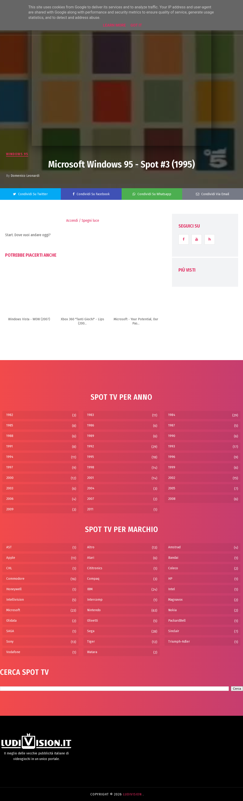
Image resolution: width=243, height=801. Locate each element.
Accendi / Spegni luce (82, 220)
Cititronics (94, 568)
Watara (92, 652)
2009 (10, 509)
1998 (90, 467)
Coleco (173, 568)
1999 (171, 467)
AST (9, 547)
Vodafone (13, 652)
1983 (90, 415)
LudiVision (133, 794)
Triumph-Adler (179, 641)
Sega (90, 631)
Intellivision (15, 599)
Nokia (172, 610)
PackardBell (177, 620)
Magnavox (175, 599)
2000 (10, 478)
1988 (9, 436)
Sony (10, 641)
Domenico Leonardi (25, 176)
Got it (136, 25)
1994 (9, 457)
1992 (90, 446)
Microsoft (13, 610)
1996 (171, 457)
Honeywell (14, 589)
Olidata (11, 620)
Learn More (114, 25)
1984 (171, 415)
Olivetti (92, 620)
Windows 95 (17, 154)
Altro (90, 547)
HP (170, 578)
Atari (90, 558)
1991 (9, 446)
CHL (9, 568)
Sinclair (173, 631)
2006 (10, 499)
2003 (9, 488)
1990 (171, 436)
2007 (90, 499)
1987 (171, 425)
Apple (10, 558)
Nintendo (94, 610)
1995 (90, 457)
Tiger (91, 641)
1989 (90, 436)
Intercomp (95, 599)
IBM (89, 589)
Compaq (93, 578)
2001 (90, 478)
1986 (90, 425)
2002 (171, 478)
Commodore (15, 578)
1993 (171, 446)
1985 (9, 425)
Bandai (173, 558)
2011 (90, 509)
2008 (171, 499)
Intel (171, 589)
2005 (171, 488)
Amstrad (174, 547)
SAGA (10, 631)
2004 (90, 488)
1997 (9, 467)
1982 (9, 415)
